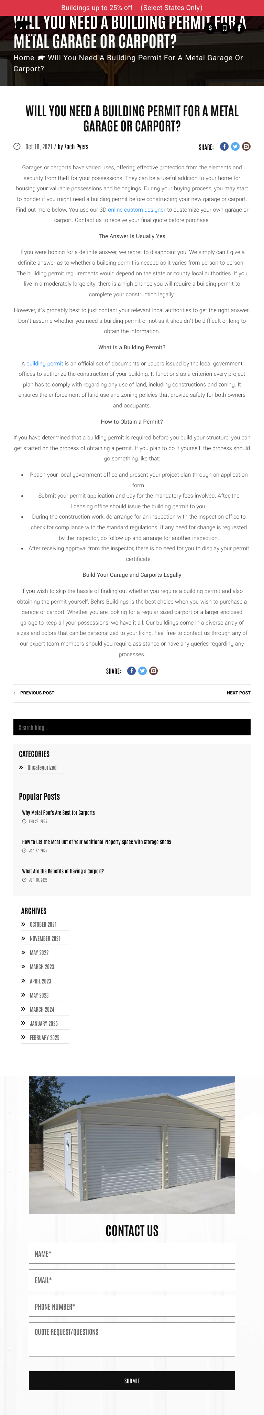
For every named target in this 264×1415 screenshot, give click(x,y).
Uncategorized (42, 767)
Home (23, 58)
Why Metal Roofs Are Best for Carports (58, 812)
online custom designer (136, 210)
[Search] (132, 727)
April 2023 (40, 979)
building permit (44, 364)
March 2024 (42, 1007)
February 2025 (44, 1034)
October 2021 (43, 924)
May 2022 (39, 951)
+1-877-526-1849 (224, 28)
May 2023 (39, 993)
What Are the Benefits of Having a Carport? (63, 871)
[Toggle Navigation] (254, 28)
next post (239, 693)
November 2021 (45, 938)
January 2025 (44, 1021)
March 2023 (42, 965)
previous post (37, 693)
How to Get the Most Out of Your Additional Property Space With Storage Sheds (96, 842)
